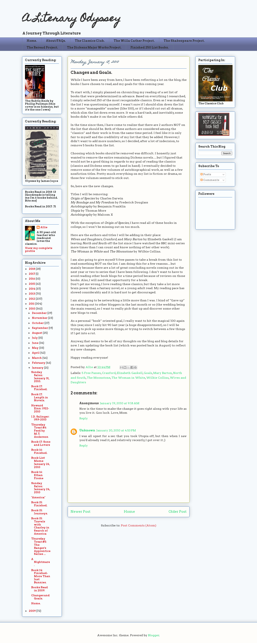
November (40, 317)
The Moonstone (98, 377)
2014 (32, 288)
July (35, 337)
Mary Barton (162, 373)
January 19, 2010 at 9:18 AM (119, 403)
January (38, 367)
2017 (32, 273)
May (35, 347)
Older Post (178, 511)
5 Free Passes (91, 373)
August (37, 332)
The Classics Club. (90, 41)
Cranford (109, 373)
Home (129, 511)
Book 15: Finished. (39, 504)
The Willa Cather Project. (134, 41)
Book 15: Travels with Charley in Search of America (40, 526)
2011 (32, 303)
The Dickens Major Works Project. (94, 47)
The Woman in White (128, 377)
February (39, 362)
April (36, 352)
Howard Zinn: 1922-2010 (40, 408)
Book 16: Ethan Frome (37, 475)
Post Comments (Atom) (138, 525)
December (39, 313)
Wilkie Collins (157, 377)
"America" (38, 497)
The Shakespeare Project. (184, 41)
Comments (209, 180)
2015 (32, 283)
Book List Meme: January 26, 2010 (40, 462)
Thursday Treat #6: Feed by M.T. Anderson (39, 430)
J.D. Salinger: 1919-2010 (40, 418)
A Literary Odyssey (71, 19)
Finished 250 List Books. (149, 47)
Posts (205, 174)
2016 (32, 278)
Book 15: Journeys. (39, 512)
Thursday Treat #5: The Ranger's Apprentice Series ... (41, 546)
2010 (32, 308)
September (40, 328)
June (35, 342)
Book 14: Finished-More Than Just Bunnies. (40, 576)
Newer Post (80, 511)
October (38, 323)
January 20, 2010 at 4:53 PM (116, 430)
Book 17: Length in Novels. (39, 397)
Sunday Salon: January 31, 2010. (40, 377)
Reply (83, 418)
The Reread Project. (42, 47)
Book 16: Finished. (39, 451)
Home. (32, 41)
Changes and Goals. (40, 597)
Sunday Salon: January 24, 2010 (40, 488)
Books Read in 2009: (39, 589)
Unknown (87, 430)
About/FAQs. (56, 41)
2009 (32, 610)
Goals (148, 373)
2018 (32, 268)
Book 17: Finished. (39, 388)
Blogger (153, 635)
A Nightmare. (40, 562)
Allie (90, 367)
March (37, 357)
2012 (32, 298)
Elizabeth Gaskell (130, 373)
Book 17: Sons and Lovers (40, 443)
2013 (32, 293)
